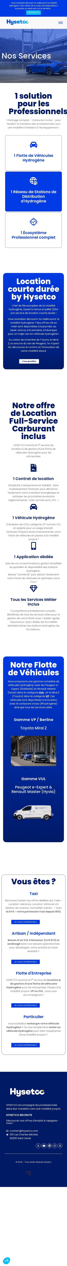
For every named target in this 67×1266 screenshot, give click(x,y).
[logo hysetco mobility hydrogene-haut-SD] (27, 1092)
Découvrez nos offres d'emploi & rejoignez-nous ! (32, 1122)
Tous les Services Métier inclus (33, 602)
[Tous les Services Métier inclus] (33, 589)
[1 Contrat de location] (33, 468)
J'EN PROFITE (33, 12)
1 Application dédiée (33, 557)
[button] (14, 751)
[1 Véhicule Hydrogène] (33, 507)
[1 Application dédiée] (33, 546)
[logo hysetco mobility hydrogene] (18, 22)
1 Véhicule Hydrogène (34, 517)
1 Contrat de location (33, 478)
